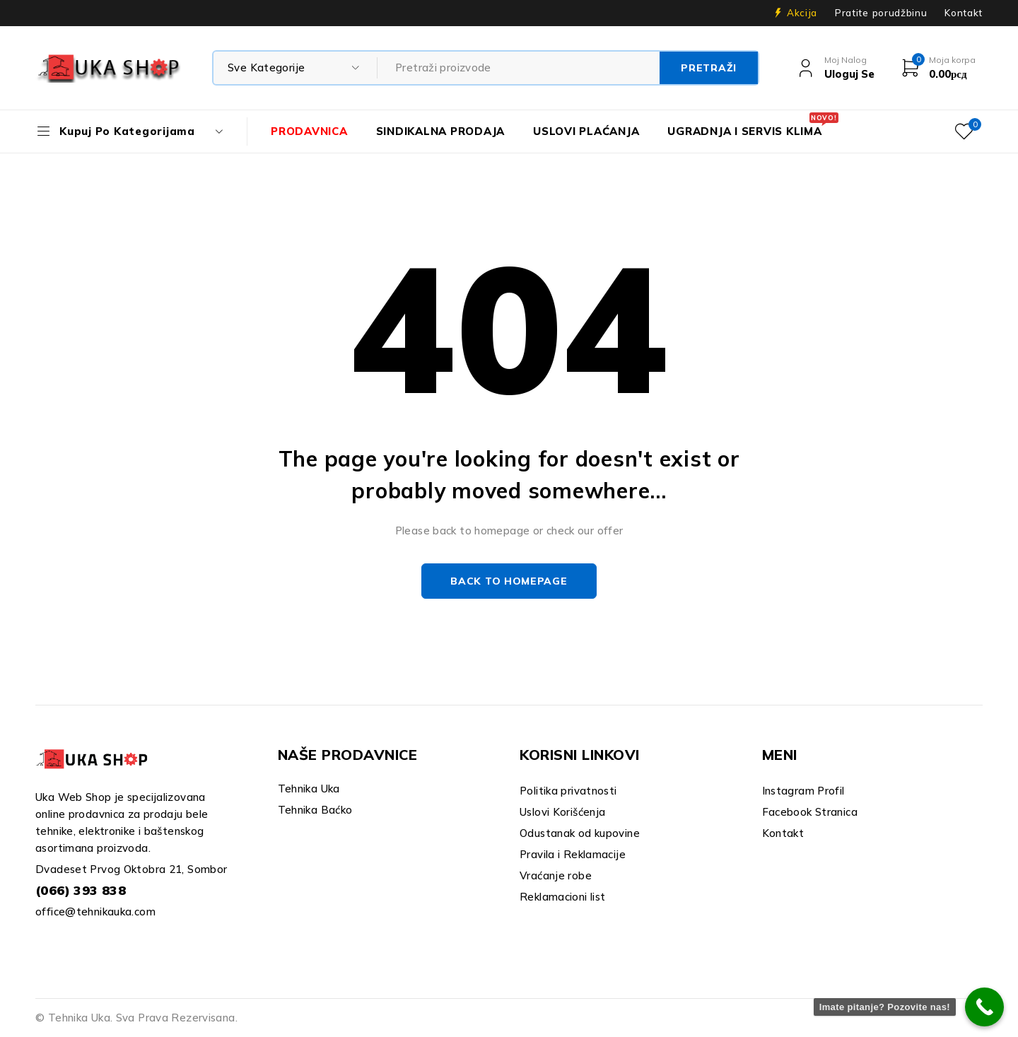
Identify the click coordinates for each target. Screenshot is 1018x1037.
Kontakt (963, 12)
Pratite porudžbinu (881, 12)
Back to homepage (508, 581)
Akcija (802, 12)
